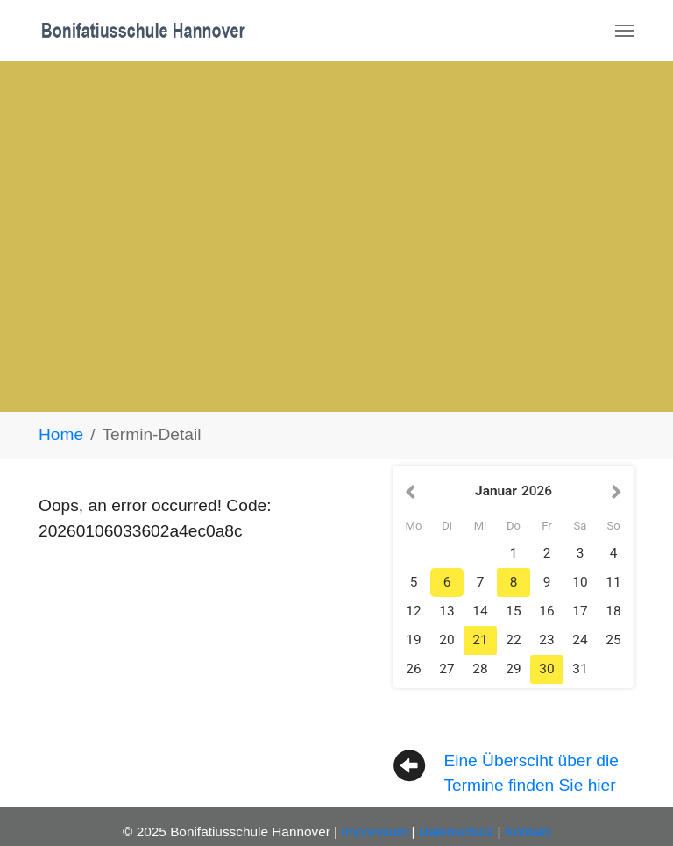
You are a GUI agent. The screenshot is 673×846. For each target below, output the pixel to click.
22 (513, 640)
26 (413, 669)
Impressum (374, 831)
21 (479, 640)
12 (413, 611)
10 (579, 582)
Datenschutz (456, 831)
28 (479, 669)
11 (613, 582)
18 (613, 611)
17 (579, 611)
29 (513, 669)
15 (513, 611)
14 (479, 611)
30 (546, 669)
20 (446, 640)
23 (546, 640)
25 (613, 640)
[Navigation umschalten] (624, 31)
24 (579, 640)
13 (446, 611)
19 (413, 640)
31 (579, 669)
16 (546, 611)
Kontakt (527, 831)
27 (446, 669)
